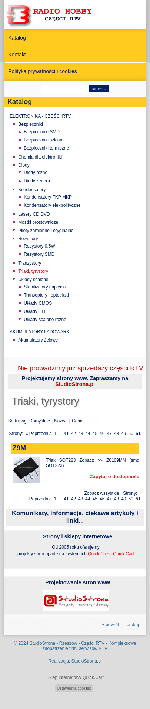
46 (102, 433)
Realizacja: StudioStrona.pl (74, 661)
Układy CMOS (38, 303)
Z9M (19, 448)
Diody (24, 165)
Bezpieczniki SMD (42, 131)
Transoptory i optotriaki (46, 295)
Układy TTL (35, 311)
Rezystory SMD (39, 254)
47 (109, 433)
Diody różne (35, 172)
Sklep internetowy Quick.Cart (75, 677)
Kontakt (17, 55)
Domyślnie (39, 421)
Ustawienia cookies (74, 688)
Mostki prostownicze (38, 222)
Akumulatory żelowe (38, 340)
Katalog (17, 38)
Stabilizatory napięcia (45, 287)
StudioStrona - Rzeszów (54, 643)
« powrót (110, 624)
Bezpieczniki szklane (44, 140)
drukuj (133, 624)
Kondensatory (32, 189)
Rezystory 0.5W (39, 246)
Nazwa (61, 421)
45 (95, 433)
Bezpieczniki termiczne (46, 148)
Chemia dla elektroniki (40, 157)
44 (87, 433)
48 (116, 433)
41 (66, 433)
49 (123, 433)
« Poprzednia (39, 433)
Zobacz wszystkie (101, 493)
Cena (77, 421)
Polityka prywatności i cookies (42, 71)
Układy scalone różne (45, 319)
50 (131, 433)
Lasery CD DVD (34, 214)
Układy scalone (33, 279)
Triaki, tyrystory (33, 271)
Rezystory (28, 238)
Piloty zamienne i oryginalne (45, 230)
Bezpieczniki (30, 124)
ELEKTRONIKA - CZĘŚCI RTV (40, 116)
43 (80, 433)
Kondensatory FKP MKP (48, 197)
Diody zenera (37, 180)
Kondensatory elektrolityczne (52, 205)
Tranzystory (29, 263)
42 (73, 433)
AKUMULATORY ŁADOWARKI (40, 331)
